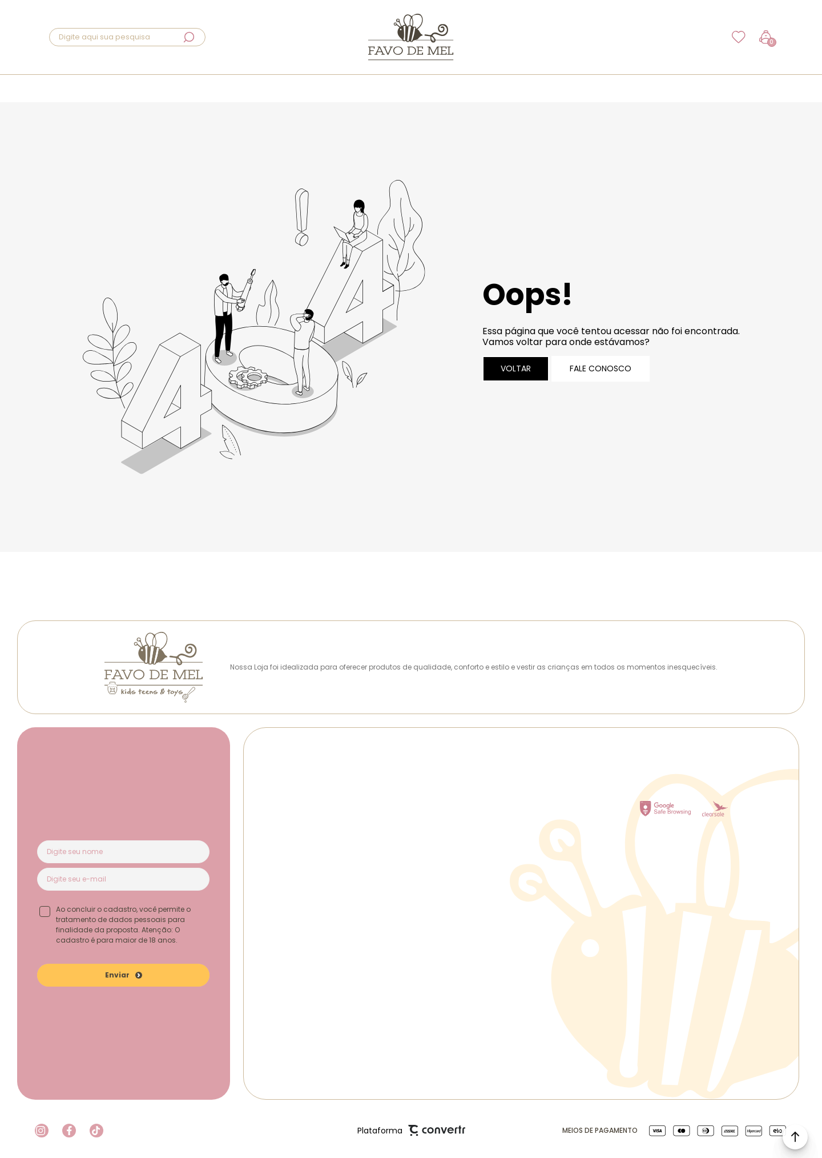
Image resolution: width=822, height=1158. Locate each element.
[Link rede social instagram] (42, 1130)
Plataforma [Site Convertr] (411, 1131)
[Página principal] (410, 37)
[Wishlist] (739, 37)
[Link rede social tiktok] (96, 1130)
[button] (795, 1136)
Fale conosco (600, 368)
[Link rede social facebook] (69, 1130)
